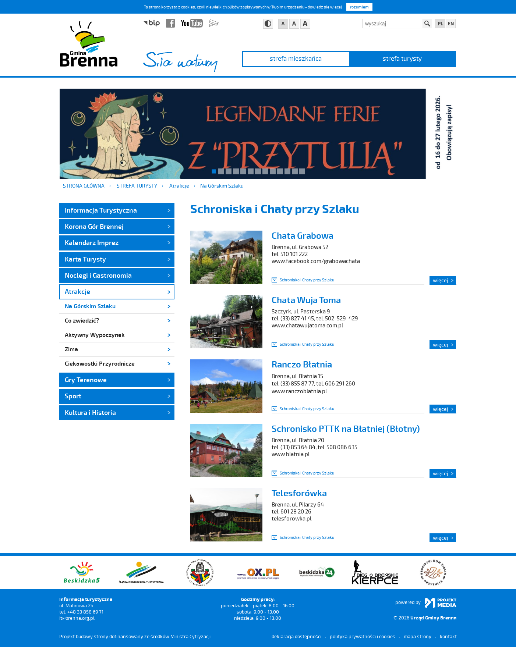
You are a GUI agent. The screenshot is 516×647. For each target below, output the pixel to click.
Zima (71, 348)
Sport (73, 396)
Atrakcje (179, 185)
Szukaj (427, 23)
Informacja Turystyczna (101, 210)
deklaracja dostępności (296, 636)
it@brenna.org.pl (77, 618)
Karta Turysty (85, 259)
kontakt (448, 636)
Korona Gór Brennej (94, 226)
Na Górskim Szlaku (222, 185)
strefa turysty (402, 58)
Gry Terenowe (86, 380)
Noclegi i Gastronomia (98, 275)
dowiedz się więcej (325, 6)
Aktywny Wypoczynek (95, 334)
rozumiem (359, 6)
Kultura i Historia (90, 412)
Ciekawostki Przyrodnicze (100, 363)
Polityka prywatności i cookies (362, 636)
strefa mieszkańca (296, 58)
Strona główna (84, 185)
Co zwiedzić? (82, 320)
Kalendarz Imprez (92, 242)
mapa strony (417, 636)
